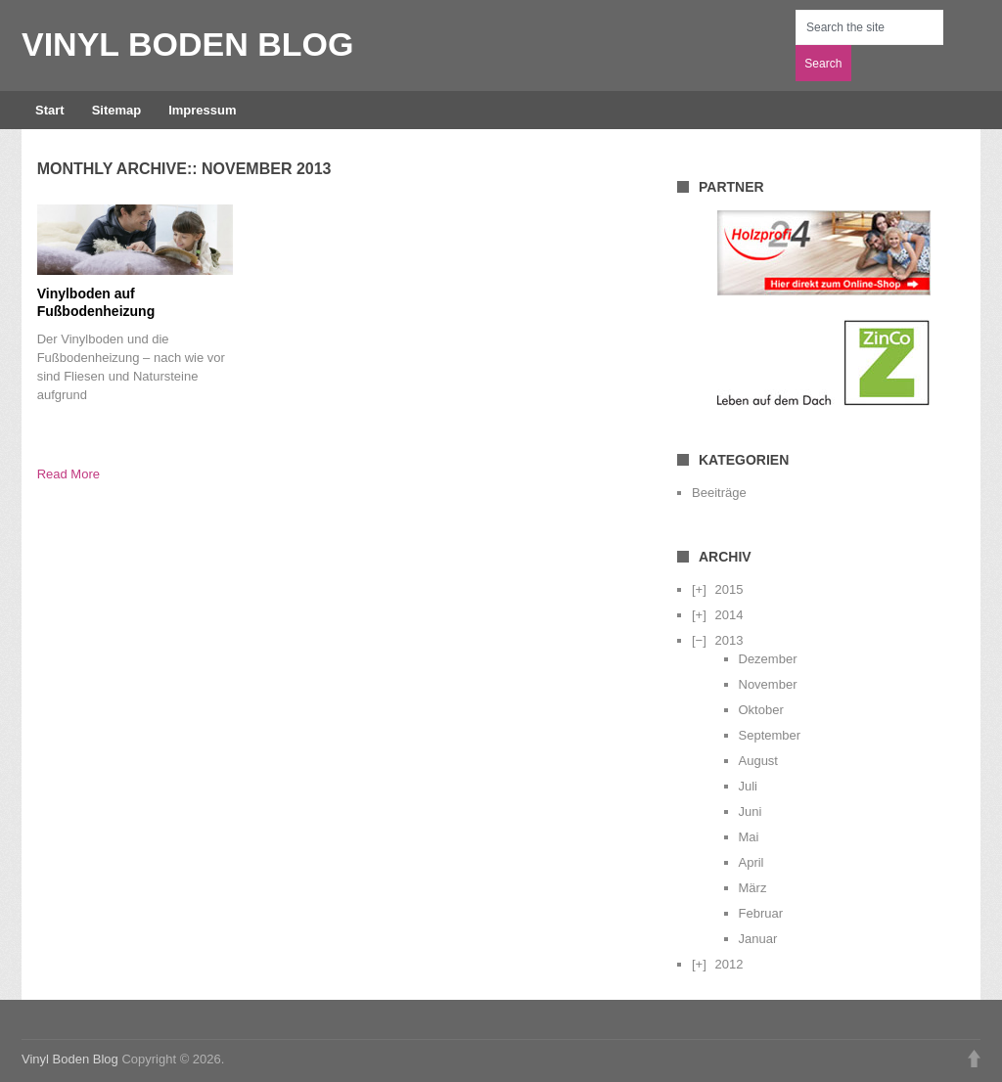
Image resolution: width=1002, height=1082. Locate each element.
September (770, 735)
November (768, 684)
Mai (749, 837)
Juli (748, 786)
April (751, 862)
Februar (761, 913)
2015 (728, 589)
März (753, 887)
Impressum (202, 110)
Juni (750, 811)
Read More (68, 474)
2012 (728, 964)
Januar (758, 938)
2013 (728, 640)
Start (50, 110)
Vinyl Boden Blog (187, 44)
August (758, 760)
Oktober (761, 709)
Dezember (768, 659)
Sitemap (117, 110)
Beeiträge (719, 492)
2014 (728, 615)
